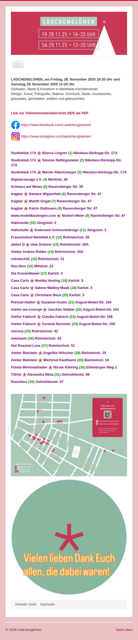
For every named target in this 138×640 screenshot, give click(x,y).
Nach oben (124, 630)
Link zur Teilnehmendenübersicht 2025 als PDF (50, 113)
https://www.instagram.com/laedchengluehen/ (51, 136)
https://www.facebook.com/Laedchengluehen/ (51, 125)
